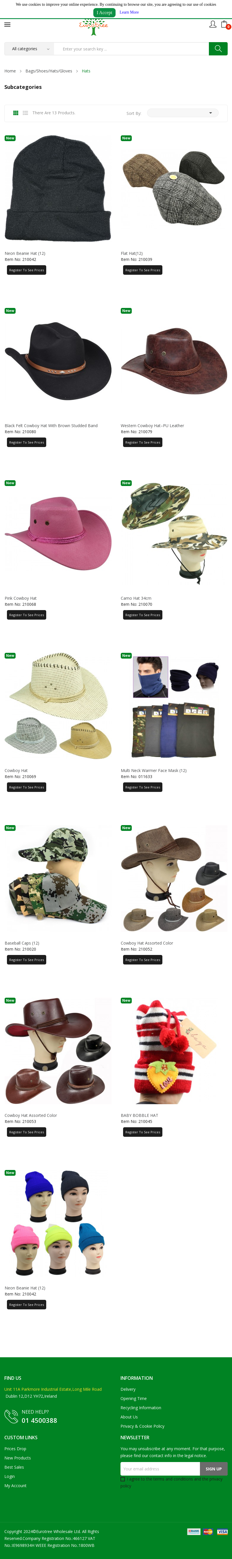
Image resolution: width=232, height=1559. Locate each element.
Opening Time (133, 1398)
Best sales (14, 1467)
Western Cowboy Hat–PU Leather (152, 425)
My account (15, 1485)
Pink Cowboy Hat (21, 598)
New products (17, 1458)
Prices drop (15, 1448)
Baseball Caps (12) (22, 943)
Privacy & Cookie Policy (142, 1426)
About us (129, 1417)
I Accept (104, 12)
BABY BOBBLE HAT (139, 1115)
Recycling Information (140, 1407)
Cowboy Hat (16, 770)
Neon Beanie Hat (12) (25, 253)
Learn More (129, 12)
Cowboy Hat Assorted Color (147, 943)
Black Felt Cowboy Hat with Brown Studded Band (51, 425)
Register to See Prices (26, 270)
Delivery (128, 1389)
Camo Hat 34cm (136, 598)
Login (9, 1476)
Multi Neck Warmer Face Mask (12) (154, 770)
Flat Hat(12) (132, 253)
